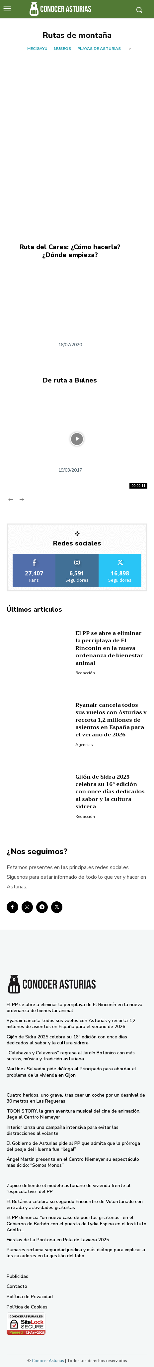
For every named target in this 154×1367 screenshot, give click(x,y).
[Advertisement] (77, 134)
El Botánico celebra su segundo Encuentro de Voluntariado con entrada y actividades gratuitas (75, 1204)
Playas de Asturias (99, 49)
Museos (62, 49)
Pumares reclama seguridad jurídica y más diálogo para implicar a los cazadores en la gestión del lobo (76, 1253)
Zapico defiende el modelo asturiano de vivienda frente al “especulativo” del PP (68, 1188)
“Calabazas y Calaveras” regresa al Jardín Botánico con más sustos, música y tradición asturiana (71, 1056)
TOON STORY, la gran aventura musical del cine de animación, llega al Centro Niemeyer (73, 1114)
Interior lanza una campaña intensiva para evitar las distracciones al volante (62, 1130)
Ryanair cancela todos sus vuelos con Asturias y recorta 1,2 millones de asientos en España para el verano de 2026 (111, 720)
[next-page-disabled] (21, 499)
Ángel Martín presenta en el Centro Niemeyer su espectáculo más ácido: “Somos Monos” (73, 1162)
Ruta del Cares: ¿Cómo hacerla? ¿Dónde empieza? (70, 250)
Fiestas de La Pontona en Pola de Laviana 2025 (58, 1240)
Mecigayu (37, 49)
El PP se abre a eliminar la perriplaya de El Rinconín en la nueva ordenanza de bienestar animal (109, 648)
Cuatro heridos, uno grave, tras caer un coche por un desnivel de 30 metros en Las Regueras (76, 1098)
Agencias (84, 744)
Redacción (85, 673)
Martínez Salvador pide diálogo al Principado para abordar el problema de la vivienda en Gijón (71, 1072)
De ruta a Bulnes (70, 380)
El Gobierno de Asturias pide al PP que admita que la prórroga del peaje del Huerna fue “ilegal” (73, 1146)
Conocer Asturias (48, 1360)
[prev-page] (11, 499)
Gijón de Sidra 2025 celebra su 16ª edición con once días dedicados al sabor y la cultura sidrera (110, 792)
